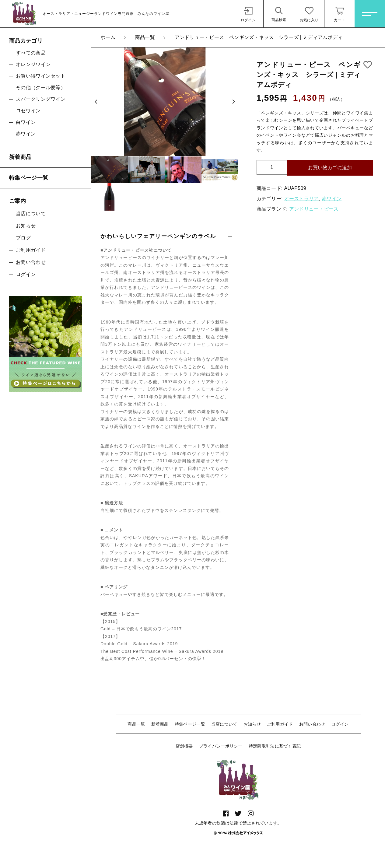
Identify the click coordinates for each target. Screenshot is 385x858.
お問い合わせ (312, 724)
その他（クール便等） (40, 87)
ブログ (23, 237)
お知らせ (252, 724)
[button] (95, 102)
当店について (224, 724)
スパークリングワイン (40, 99)
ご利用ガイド (280, 724)
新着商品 (160, 724)
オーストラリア (301, 198)
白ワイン (26, 122)
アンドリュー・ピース (314, 209)
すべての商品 (31, 52)
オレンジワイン (33, 64)
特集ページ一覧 (190, 724)
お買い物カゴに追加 (330, 167)
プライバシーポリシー (221, 746)
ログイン (339, 724)
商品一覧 (136, 724)
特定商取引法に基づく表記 (275, 746)
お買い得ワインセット (40, 76)
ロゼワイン (28, 110)
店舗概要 (184, 746)
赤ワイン (331, 198)
